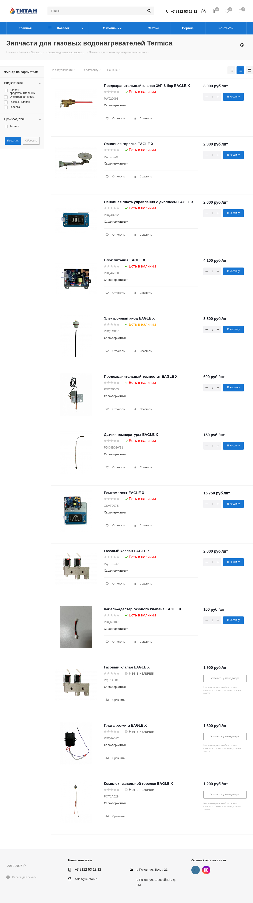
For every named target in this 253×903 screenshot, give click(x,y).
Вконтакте (195, 870)
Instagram (206, 870)
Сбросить (31, 140)
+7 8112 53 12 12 (184, 11)
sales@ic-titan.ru (86, 879)
